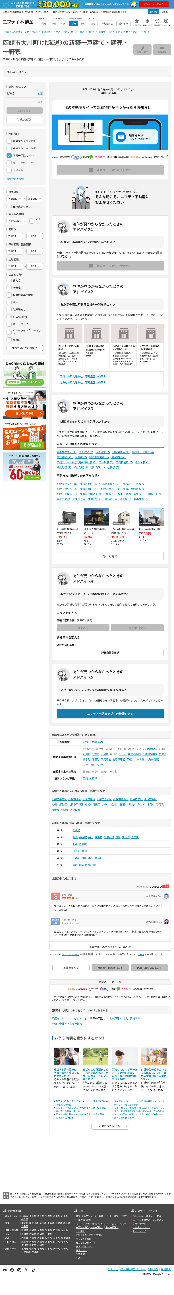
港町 (84, 858)
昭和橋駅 (103, 452)
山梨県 (32, 1230)
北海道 (24, 1215)
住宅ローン (81, 1250)
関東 (7, 1222)
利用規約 (153, 1269)
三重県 (48, 1233)
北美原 (135, 837)
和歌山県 (65, 1237)
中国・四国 (10, 1241)
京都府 (40, 1237)
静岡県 (40, 1233)
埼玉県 (43, 1222)
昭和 (75, 844)
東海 (7, 1233)
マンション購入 (83, 1223)
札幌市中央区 (67, 484)
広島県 (24, 1241)
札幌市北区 (90, 484)
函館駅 (81, 457)
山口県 (56, 1241)
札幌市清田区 (90, 494)
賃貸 (78, 1215)
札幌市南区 (89, 489)
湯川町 (92, 865)
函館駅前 (152, 749)
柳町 (75, 865)
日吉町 (76, 851)
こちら (141, 954)
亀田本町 (109, 837)
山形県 (64, 1215)
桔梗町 (126, 837)
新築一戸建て (96, 1227)
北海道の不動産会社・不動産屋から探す (82, 382)
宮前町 (98, 858)
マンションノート (70, 954)
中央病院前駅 (66, 452)
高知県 (40, 1244)
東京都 (24, 1222)
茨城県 (58, 1222)
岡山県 (32, 1241)
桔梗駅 (113, 467)
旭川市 (124, 494)
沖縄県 (35, 1251)
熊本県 (48, 1248)
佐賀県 (32, 1248)
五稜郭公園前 (150, 754)
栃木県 (66, 1222)
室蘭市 (139, 494)
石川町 (76, 830)
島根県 (48, 1241)
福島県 (24, 1219)
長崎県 (40, 1248)
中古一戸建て (114, 1018)
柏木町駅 (86, 452)
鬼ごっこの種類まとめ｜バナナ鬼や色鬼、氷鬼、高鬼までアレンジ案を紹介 (95, 1074)
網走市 (111, 499)
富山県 (48, 1230)
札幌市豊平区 (67, 489)
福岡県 (24, 1248)
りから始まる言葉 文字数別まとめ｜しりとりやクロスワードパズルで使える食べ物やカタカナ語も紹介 (139, 1109)
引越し (79, 1257)
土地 (126, 1018)
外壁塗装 (80, 1254)
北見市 (79, 499)
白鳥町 (83, 844)
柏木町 (86, 759)
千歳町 (96, 754)
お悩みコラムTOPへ (110, 1126)
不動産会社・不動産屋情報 (67, 1023)
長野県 (40, 1230)
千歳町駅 (64, 467)
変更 (40, 93)
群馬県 (24, 1226)
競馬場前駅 (121, 452)
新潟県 (24, 1230)
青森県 (32, 1215)
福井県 (64, 1230)
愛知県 (24, 1233)
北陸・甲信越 (11, 1230)
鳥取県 (40, 1241)
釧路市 (154, 494)
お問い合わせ (139, 1223)
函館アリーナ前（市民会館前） (143, 759)
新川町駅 (97, 467)
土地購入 (80, 1231)
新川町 (86, 754)
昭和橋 (105, 754)
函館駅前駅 (124, 462)
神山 (90, 837)
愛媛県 (32, 1244)
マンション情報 (83, 1238)
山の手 (83, 865)
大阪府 (24, 1237)
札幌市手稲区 (67, 494)
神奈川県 (33, 1222)
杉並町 (163, 754)
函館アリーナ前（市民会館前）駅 (77, 462)
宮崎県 (64, 1248)
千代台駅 (142, 462)
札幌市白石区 (133, 484)
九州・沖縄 (10, 1248)
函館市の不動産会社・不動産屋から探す (82, 376)
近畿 (7, 1237)
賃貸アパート (105, 1215)
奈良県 (56, 1237)
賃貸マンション (89, 1215)
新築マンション (60, 1018)
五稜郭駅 (65, 457)
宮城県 (48, 1215)
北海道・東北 (11, 1215)
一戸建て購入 (82, 1227)
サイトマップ (139, 1231)
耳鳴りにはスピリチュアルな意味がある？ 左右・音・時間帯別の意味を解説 (124, 1074)
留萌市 (125, 499)
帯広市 (63, 499)
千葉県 (50, 1222)
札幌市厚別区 (133, 489)
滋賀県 (48, 1237)
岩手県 (40, 1215)
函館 (85, 742)
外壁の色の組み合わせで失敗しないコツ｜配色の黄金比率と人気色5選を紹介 (154, 1074)
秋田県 (56, 1215)
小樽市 (109, 494)
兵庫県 (32, 1237)
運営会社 (113, 1269)
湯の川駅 (106, 462)
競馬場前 (106, 759)
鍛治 (75, 837)
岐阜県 (32, 1233)
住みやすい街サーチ (86, 1242)
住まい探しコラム (85, 1246)
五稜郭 (93, 742)
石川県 (56, 1230)
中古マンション (80, 1018)
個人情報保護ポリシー (133, 1269)
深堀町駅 (118, 457)
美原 (90, 858)
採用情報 (166, 1269)
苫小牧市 (142, 499)
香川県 (24, 1244)
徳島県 (64, 1241)
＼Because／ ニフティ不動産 (147, 1215)
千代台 (123, 754)
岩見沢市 (95, 499)
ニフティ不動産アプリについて (148, 1219)
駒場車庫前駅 (99, 457)
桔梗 (100, 742)
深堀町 (96, 759)
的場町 (76, 858)
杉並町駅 (81, 467)
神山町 (98, 837)
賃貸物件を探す (15, 179)
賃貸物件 (135, 1018)
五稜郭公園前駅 (143, 452)
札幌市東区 (111, 484)
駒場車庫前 (119, 759)
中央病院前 (134, 754)
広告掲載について (141, 1227)
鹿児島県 (25, 1251)
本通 (84, 851)
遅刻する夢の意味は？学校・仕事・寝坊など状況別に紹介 (66, 1073)
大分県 (56, 1248)
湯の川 (101, 764)
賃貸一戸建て (120, 1215)
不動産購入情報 (83, 1219)
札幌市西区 (111, 489)
